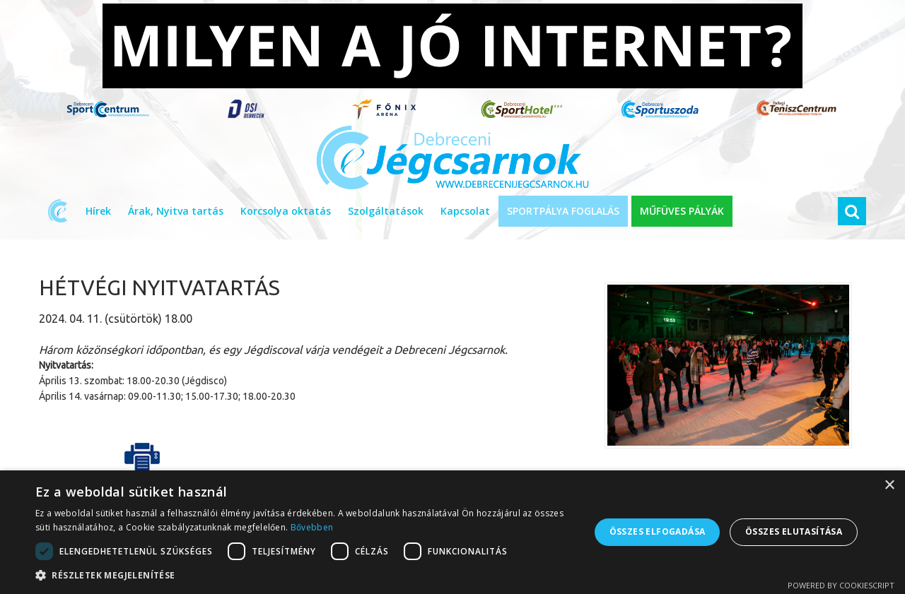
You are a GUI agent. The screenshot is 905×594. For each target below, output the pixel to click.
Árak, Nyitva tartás (175, 211)
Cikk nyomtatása (142, 468)
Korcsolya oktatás (285, 211)
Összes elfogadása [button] (657, 531)
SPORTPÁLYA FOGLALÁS (563, 211)
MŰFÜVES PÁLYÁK (682, 211)
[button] (304, 575)
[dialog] (452, 532)
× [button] (889, 485)
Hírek (98, 211)
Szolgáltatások (386, 211)
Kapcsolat (465, 211)
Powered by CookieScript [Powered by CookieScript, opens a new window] (841, 585)
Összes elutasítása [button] (793, 531)
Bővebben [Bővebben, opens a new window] (312, 527)
